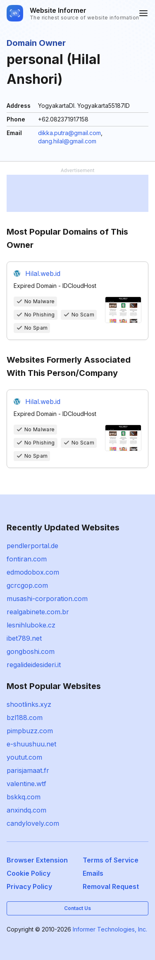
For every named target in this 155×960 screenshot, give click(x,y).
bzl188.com (25, 717)
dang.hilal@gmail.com (67, 141)
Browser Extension (37, 860)
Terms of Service (110, 860)
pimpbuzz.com (30, 731)
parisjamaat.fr (28, 770)
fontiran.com (27, 559)
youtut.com (24, 757)
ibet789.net (24, 638)
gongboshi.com (31, 651)
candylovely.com (33, 823)
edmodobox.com (33, 572)
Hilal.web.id (42, 273)
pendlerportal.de (32, 546)
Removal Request (111, 886)
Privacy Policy (29, 886)
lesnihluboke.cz (31, 625)
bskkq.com (24, 797)
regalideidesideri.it (34, 665)
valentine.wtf (26, 783)
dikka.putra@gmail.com (69, 132)
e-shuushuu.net (31, 744)
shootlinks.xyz (29, 704)
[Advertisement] (77, 193)
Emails (93, 873)
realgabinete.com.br (38, 612)
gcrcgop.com (27, 585)
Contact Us (77, 908)
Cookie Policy (28, 873)
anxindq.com (26, 810)
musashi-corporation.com (47, 598)
